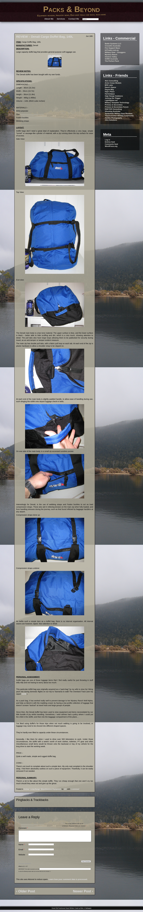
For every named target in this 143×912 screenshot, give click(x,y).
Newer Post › (83, 893)
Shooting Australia (112, 111)
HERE (24, 694)
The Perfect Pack (112, 61)
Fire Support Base (112, 48)
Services (61, 19)
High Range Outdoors (114, 96)
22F (65, 789)
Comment (23, 828)
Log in (107, 140)
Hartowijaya (110, 94)
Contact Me (73, 19)
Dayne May (109, 89)
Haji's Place (109, 92)
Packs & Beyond (71, 9)
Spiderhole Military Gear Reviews (118, 113)
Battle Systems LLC (113, 44)
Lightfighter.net (111, 100)
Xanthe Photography (113, 118)
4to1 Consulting (111, 81)
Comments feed (111, 144)
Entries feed (110, 142)
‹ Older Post (25, 893)
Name (22, 847)
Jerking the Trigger (113, 98)
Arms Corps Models (113, 83)
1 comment (75, 789)
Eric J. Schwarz (86, 910)
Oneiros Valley (111, 57)
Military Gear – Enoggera (115, 52)
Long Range (35, 789)
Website (22, 857)
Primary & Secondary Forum (116, 107)
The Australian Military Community (119, 116)
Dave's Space (110, 87)
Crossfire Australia (112, 46)
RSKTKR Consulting (113, 109)
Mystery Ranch (111, 55)
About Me (48, 19)
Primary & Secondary (113, 105)
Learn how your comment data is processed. (68, 882)
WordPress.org (111, 146)
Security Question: (25, 866)
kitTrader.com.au (112, 50)
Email (21, 852)
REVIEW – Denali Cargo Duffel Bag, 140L (44, 36)
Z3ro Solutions (111, 120)
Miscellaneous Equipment (51, 789)
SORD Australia (111, 59)
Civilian (26, 789)
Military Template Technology (117, 103)
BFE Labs (109, 85)
